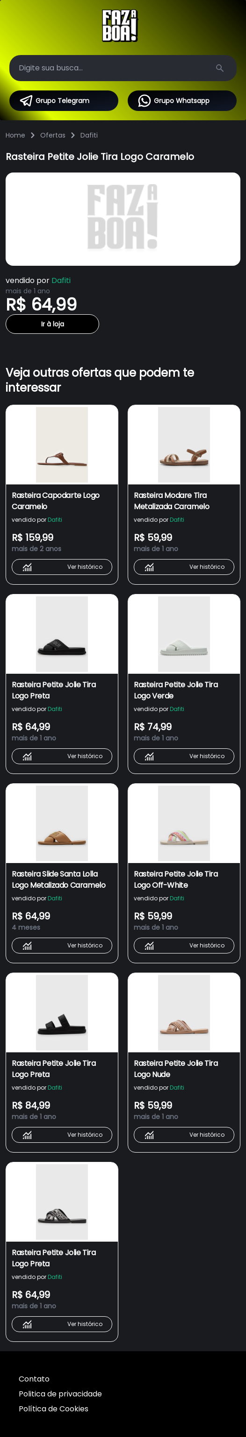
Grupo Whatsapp (173, 100)
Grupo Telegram (54, 100)
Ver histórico (62, 567)
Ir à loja (52, 324)
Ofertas (52, 135)
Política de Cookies (53, 1408)
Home (15, 135)
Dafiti (89, 135)
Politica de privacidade (60, 1394)
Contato (34, 1379)
